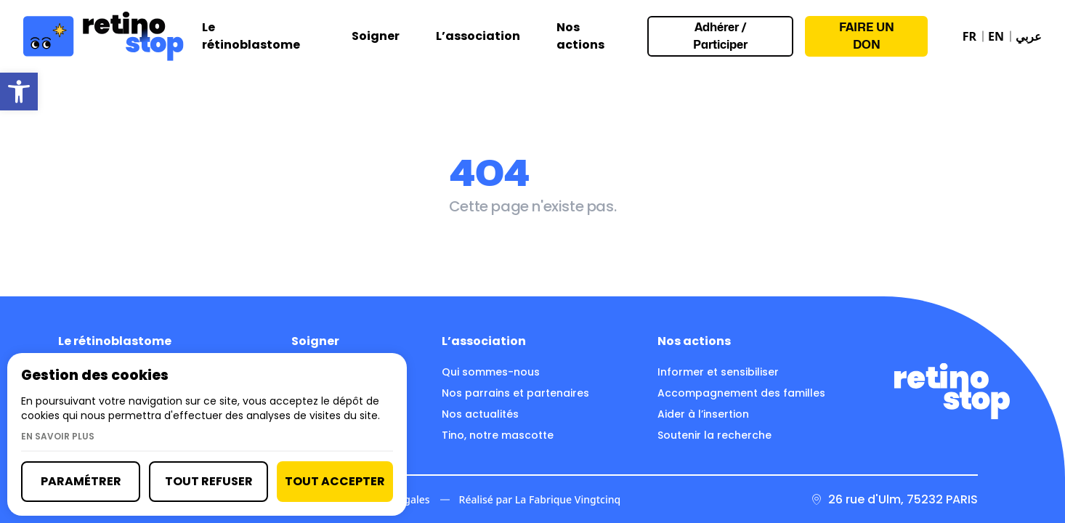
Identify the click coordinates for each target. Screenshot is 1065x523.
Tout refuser (209, 481)
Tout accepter (335, 481)
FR (969, 36)
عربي (1029, 36)
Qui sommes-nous (491, 372)
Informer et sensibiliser (718, 372)
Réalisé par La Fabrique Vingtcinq (540, 499)
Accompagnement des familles (741, 393)
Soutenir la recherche (714, 435)
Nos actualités (480, 414)
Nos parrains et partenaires (515, 393)
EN (996, 36)
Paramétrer (81, 481)
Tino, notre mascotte (498, 435)
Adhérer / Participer (720, 36)
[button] (19, 91)
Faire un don (866, 36)
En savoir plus (57, 436)
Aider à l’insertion (703, 414)
